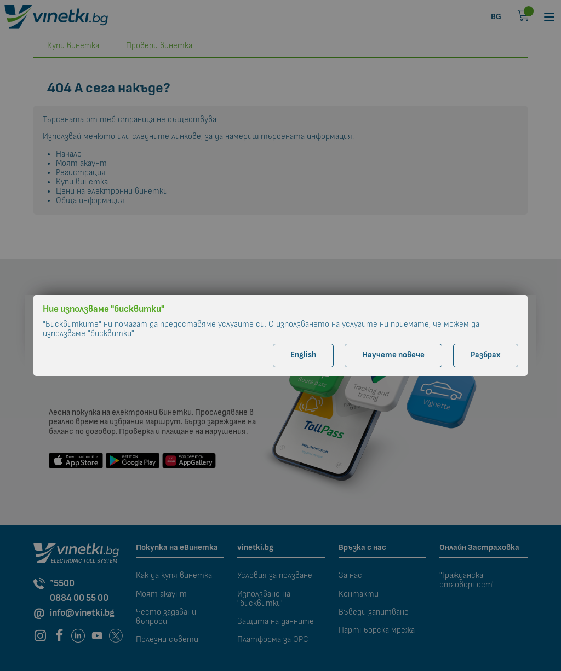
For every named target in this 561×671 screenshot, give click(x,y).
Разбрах (486, 355)
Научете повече (393, 355)
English (303, 355)
